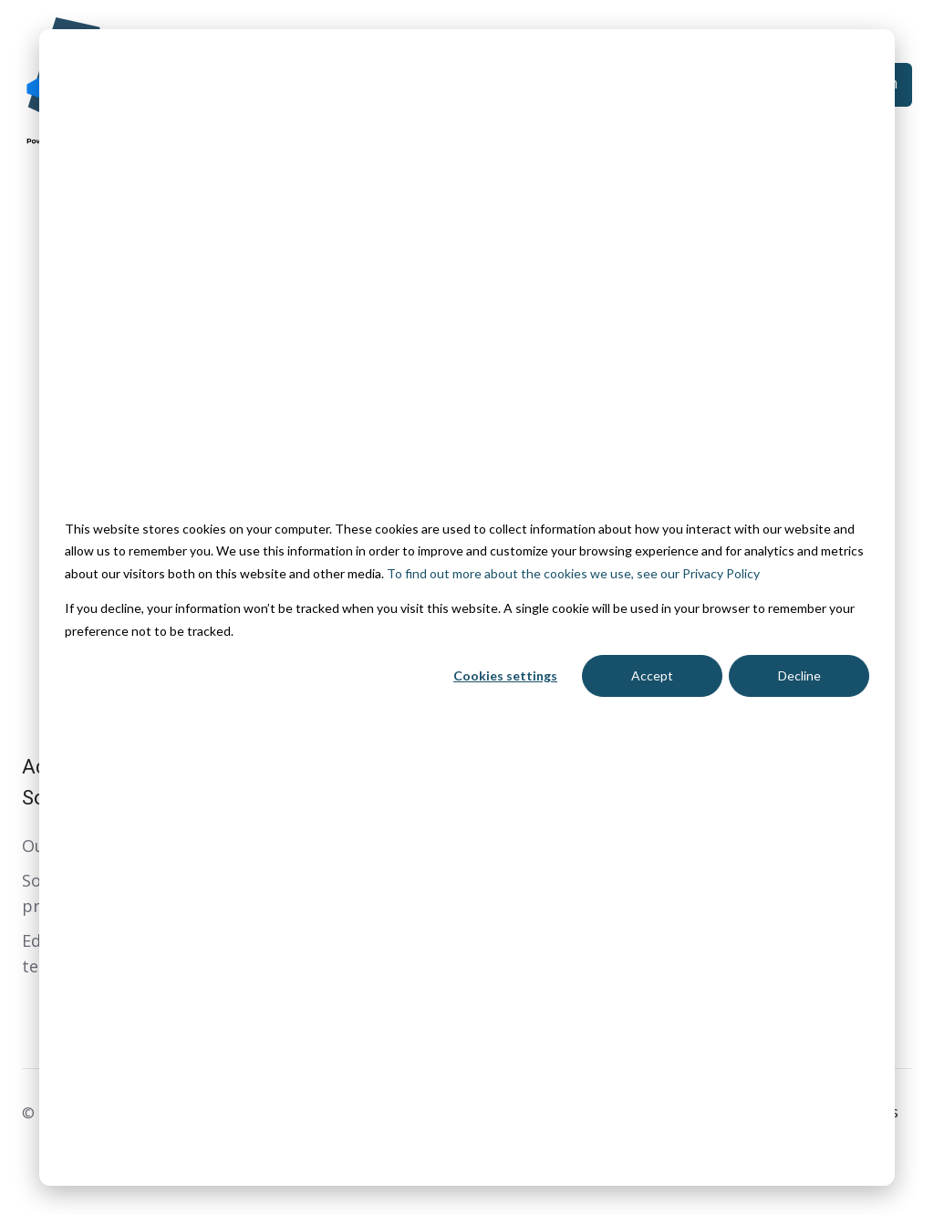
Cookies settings (505, 675)
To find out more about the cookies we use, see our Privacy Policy (573, 573)
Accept (652, 675)
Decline (799, 675)
